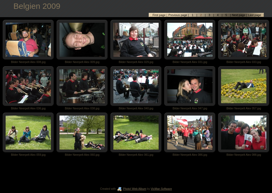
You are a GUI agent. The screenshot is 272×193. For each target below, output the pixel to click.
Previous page (178, 15)
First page (159, 15)
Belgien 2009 (36, 6)
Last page (254, 15)
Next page (238, 15)
